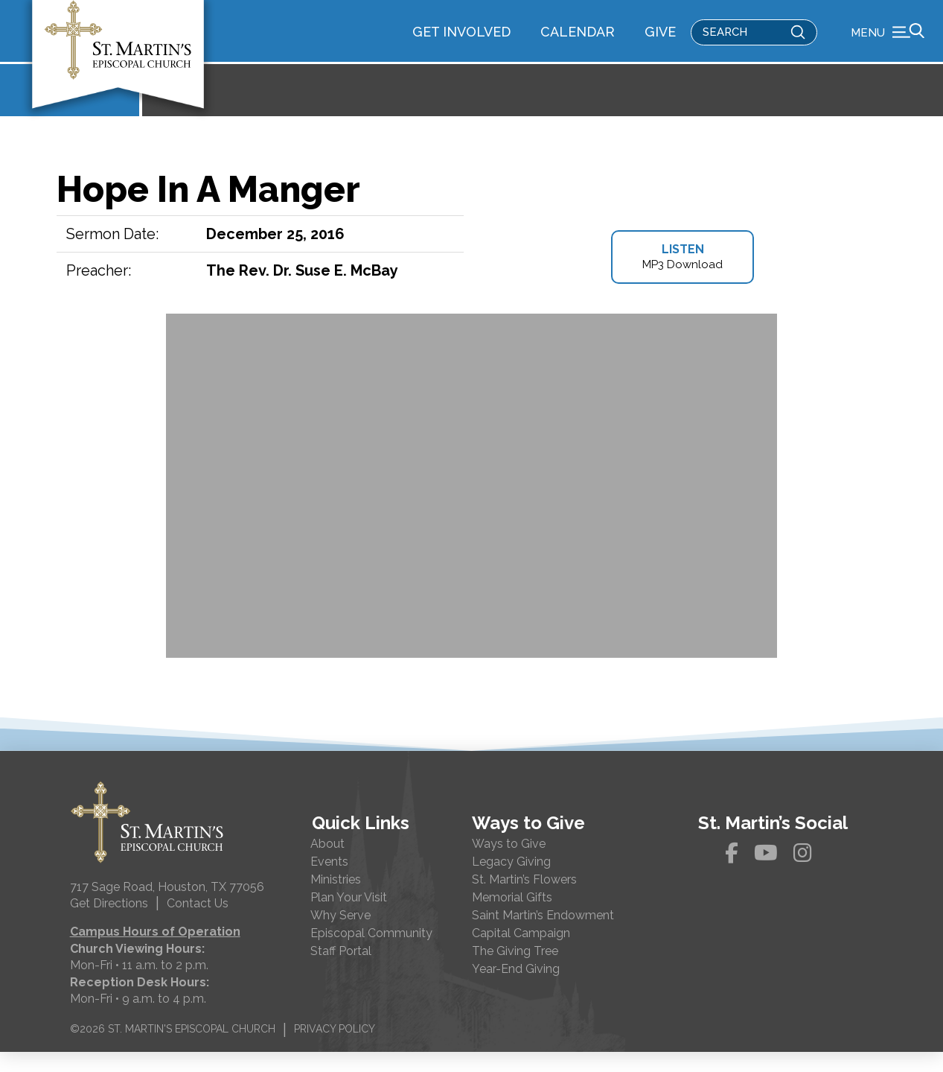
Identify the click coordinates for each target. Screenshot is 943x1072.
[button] (887, 41)
